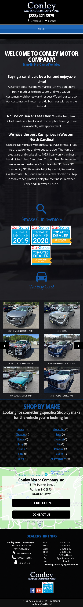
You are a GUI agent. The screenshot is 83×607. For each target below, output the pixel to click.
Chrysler (21, 434)
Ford (58, 434)
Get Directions (24, 553)
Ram (20, 454)
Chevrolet (59, 429)
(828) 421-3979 (41, 15)
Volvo (20, 458)
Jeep (20, 444)
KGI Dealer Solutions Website (38, 601)
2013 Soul (62, 331)
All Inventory (58, 458)
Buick (20, 429)
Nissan (21, 449)
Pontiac (58, 449)
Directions (34, 20)
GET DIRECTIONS (41, 503)
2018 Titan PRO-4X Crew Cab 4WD (62, 363)
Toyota (58, 454)
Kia (59, 444)
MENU (41, 29)
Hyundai (59, 439)
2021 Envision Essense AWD (20, 331)
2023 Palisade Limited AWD (62, 396)
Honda (21, 439)
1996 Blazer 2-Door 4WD (20, 396)
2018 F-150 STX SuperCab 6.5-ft (21, 363)
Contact (50, 20)
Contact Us (24, 562)
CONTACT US (41, 514)
